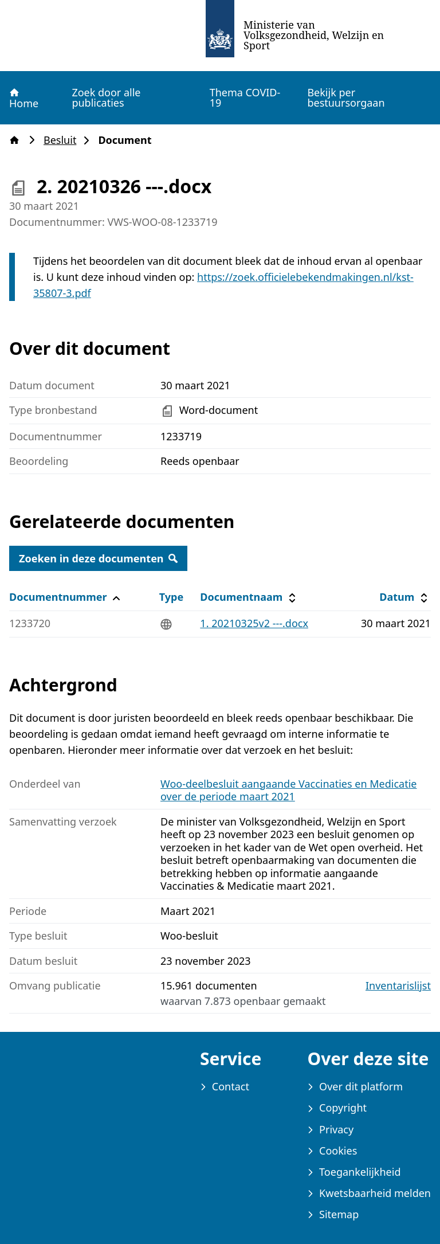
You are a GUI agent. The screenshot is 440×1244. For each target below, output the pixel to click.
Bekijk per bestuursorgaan (345, 97)
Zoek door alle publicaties (106, 97)
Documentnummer (66, 597)
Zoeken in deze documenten (98, 558)
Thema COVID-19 (245, 97)
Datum (405, 597)
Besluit (63, 140)
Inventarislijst (398, 985)
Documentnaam (249, 597)
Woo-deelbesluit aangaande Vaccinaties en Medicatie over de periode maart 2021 (288, 790)
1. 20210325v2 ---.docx (254, 623)
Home (23, 98)
